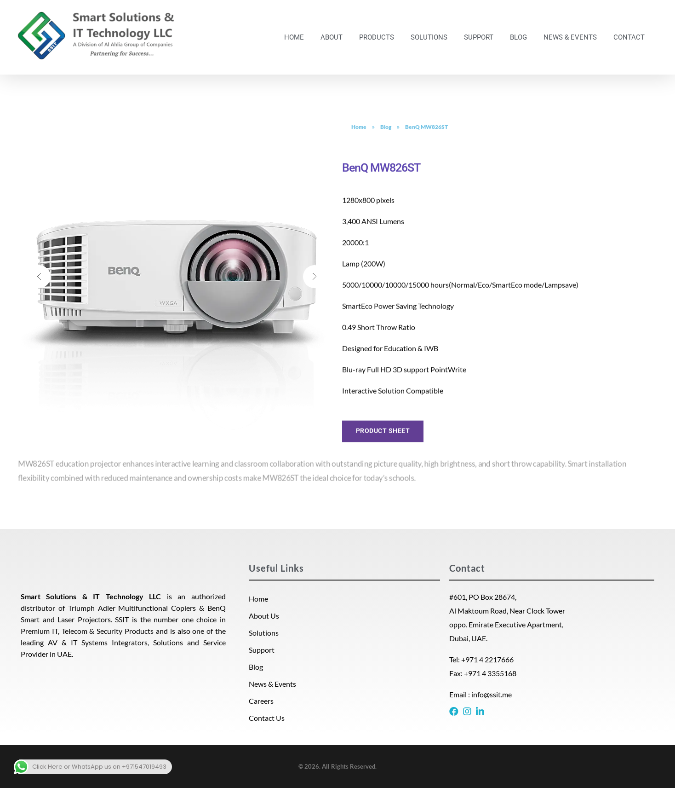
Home (358, 126)
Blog (385, 126)
